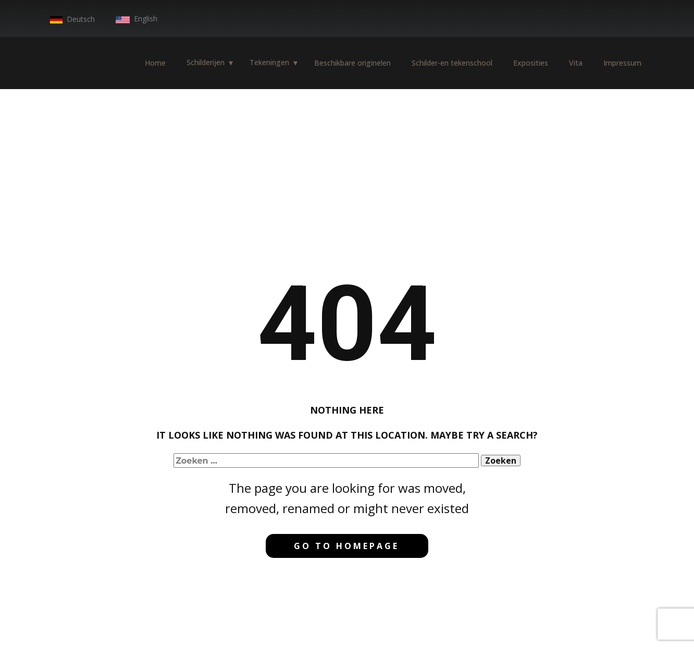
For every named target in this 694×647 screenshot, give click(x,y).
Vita (576, 63)
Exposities (530, 63)
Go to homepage (346, 546)
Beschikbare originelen (352, 63)
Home (155, 63)
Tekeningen (269, 62)
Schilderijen (206, 62)
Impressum (622, 63)
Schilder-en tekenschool (452, 63)
